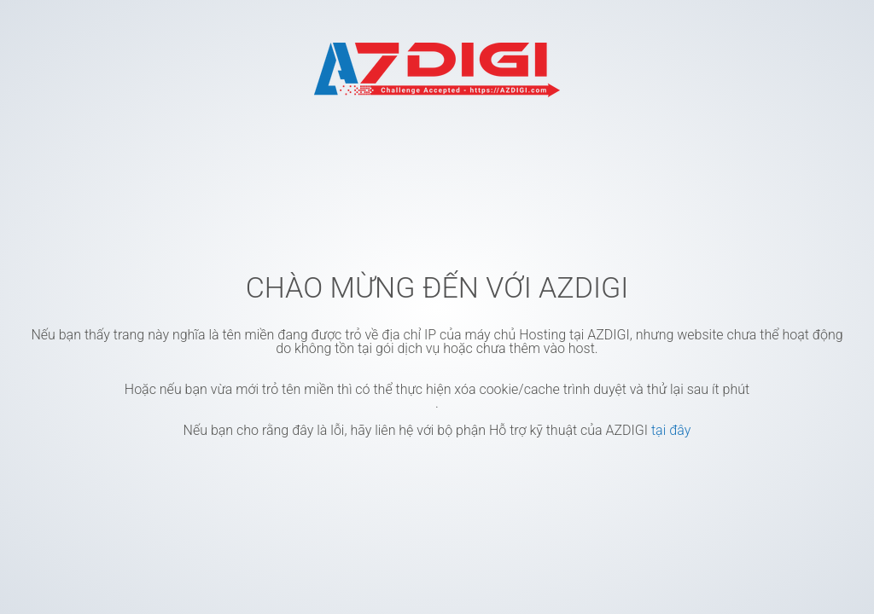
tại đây (670, 430)
